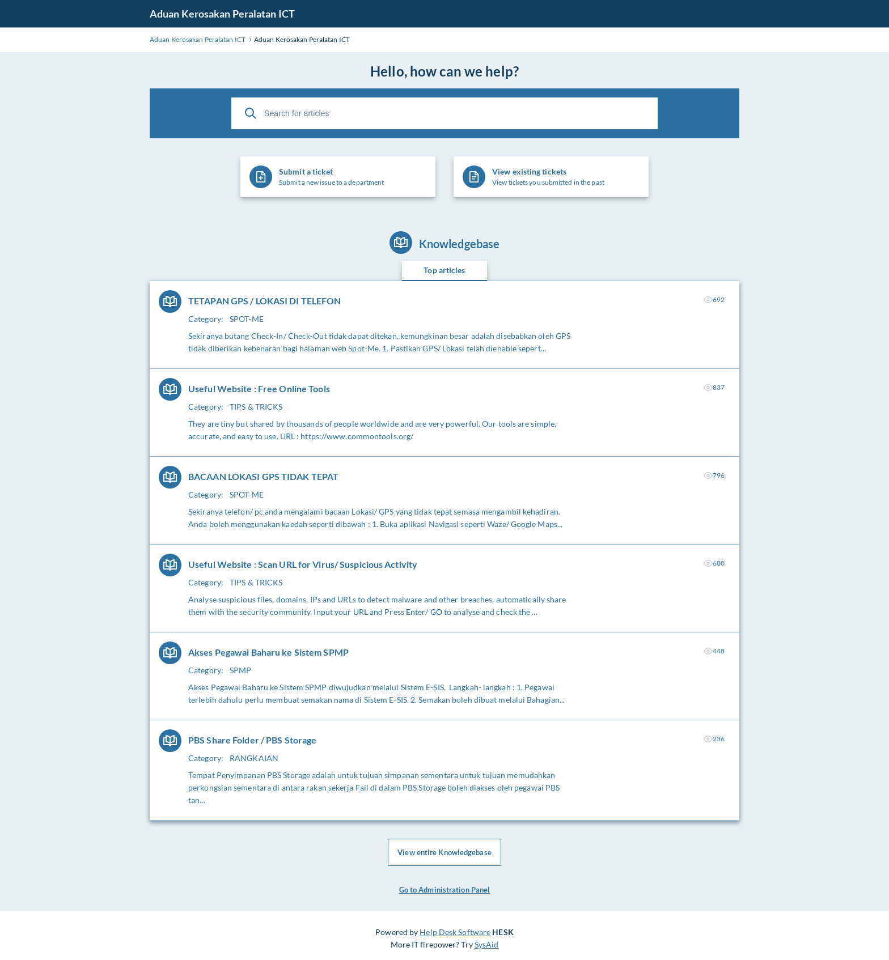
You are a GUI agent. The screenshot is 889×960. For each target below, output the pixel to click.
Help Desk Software (455, 932)
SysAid (487, 944)
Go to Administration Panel (444, 889)
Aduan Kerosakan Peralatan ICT (222, 13)
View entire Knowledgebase (444, 852)
